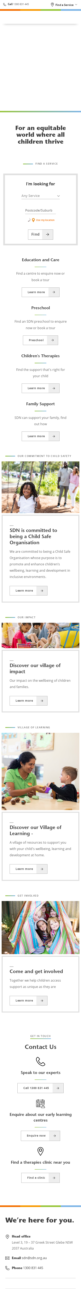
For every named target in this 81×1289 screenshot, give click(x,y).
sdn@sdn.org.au (34, 1258)
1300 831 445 (21, 4)
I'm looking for (40, 183)
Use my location (40, 220)
